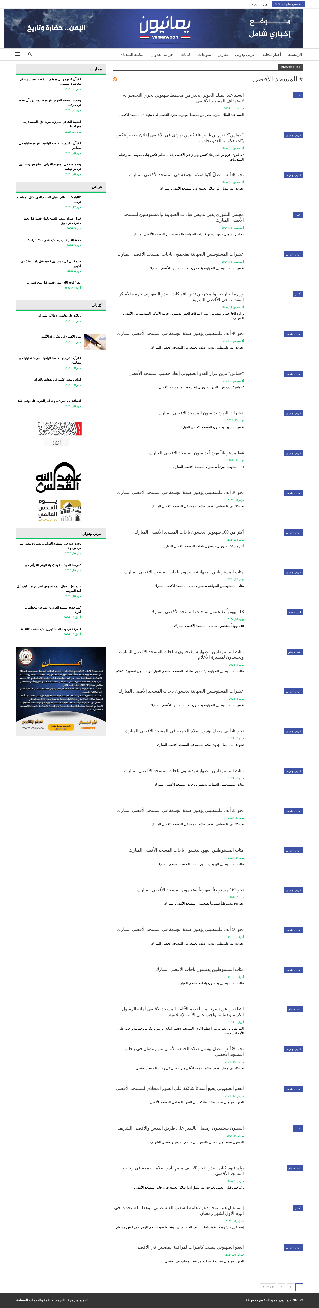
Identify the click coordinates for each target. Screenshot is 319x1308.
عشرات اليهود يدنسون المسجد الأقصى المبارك (201, 412)
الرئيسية (295, 54)
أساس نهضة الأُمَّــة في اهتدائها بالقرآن (57, 379)
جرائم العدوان (162, 54)
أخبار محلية (271, 54)
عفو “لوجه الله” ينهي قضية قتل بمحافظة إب (54, 282)
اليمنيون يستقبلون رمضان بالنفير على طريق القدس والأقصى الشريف (180, 1128)
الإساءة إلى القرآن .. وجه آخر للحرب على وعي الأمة (49, 401)
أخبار (298, 95)
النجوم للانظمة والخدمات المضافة (40, 1300)
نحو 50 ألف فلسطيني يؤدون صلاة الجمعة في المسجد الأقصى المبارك (180, 929)
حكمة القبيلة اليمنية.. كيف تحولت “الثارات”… (53, 240)
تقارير (223, 54)
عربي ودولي (245, 54)
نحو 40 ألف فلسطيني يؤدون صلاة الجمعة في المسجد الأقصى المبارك (180, 333)
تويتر (265, 4)
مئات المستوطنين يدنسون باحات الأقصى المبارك (199, 969)
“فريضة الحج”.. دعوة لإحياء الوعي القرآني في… (51, 565)
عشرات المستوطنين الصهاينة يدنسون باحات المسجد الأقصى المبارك (181, 691)
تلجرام (255, 4)
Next (268, 1287)
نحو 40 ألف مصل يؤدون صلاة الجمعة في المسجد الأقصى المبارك (184, 730)
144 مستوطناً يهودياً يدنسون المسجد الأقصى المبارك (196, 452)
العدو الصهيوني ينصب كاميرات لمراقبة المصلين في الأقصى (190, 1247)
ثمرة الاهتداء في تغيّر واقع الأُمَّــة (61, 336)
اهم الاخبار (294, 652)
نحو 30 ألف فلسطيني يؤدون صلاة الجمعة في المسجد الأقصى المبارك (180, 492)
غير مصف (295, 612)
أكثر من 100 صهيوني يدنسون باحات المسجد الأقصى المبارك (189, 532)
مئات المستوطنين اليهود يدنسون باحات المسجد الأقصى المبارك (186, 850)
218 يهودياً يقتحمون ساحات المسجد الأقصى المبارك (197, 611)
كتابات (185, 54)
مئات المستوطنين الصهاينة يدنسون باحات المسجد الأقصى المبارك (184, 572)
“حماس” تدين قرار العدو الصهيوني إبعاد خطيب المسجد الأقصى (186, 373)
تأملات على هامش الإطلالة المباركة (59, 315)
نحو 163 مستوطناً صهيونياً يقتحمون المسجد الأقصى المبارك (190, 889)
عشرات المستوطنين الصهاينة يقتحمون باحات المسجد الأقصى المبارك (180, 254)
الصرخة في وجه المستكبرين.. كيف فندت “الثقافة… (49, 629)
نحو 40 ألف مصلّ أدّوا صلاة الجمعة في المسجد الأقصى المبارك (186, 174)
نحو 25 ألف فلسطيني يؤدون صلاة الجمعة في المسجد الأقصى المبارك (180, 810)
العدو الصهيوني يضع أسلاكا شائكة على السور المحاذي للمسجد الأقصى (180, 1088)
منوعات (204, 54)
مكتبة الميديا (133, 54)
